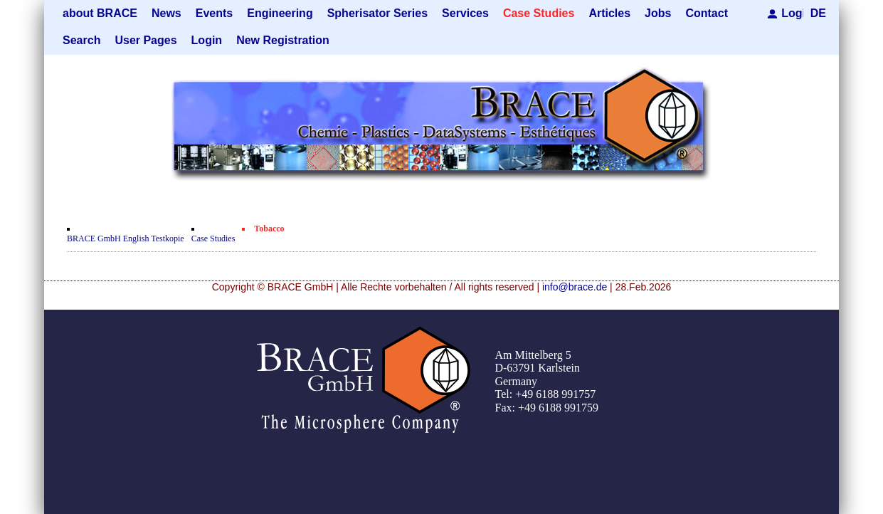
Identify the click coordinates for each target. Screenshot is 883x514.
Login (792, 13)
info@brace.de (574, 287)
